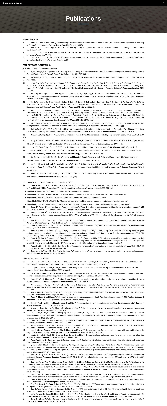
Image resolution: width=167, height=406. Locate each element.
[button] (164, 3)
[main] (83, 19)
